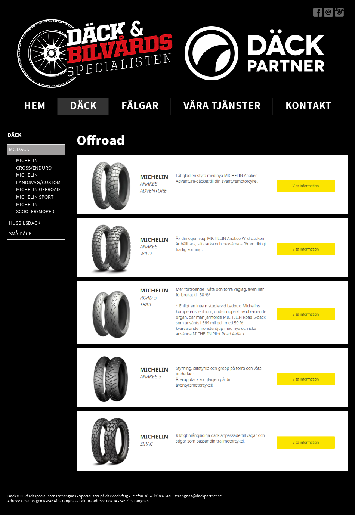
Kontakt (308, 106)
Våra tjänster (222, 106)
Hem (35, 106)
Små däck (20, 233)
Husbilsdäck (24, 223)
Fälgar (140, 106)
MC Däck (19, 149)
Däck (83, 106)
